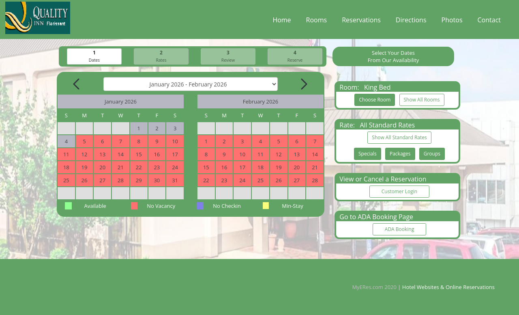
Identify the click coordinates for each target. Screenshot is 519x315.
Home (281, 21)
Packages (400, 154)
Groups (432, 154)
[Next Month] (303, 84)
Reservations (361, 21)
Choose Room (374, 100)
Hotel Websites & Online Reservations (448, 287)
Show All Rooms (422, 100)
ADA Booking (399, 229)
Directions (411, 21)
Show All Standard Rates (399, 137)
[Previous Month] (77, 84)
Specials (367, 154)
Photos (452, 21)
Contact (489, 21)
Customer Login (399, 191)
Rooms (316, 21)
